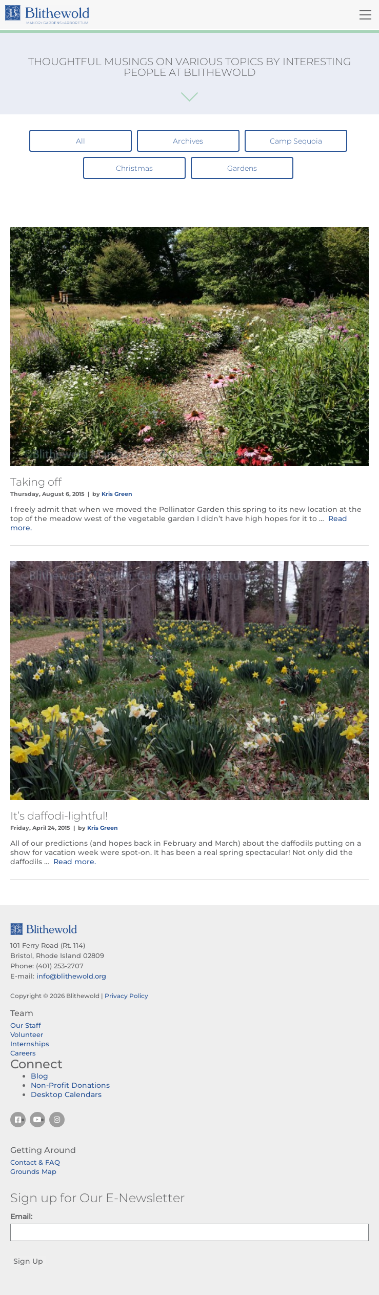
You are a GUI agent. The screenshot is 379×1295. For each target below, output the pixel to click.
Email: (21, 1216)
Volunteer (26, 1034)
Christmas (134, 168)
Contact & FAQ (35, 1162)
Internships (29, 1044)
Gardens (242, 168)
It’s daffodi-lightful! (59, 815)
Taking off (36, 481)
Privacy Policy (126, 996)
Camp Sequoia (296, 141)
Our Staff (25, 1025)
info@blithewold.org (71, 976)
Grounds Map (33, 1171)
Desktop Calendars (66, 1094)
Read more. (74, 861)
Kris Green (117, 493)
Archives (188, 141)
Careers (23, 1053)
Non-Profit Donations (70, 1085)
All (80, 141)
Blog (39, 1076)
